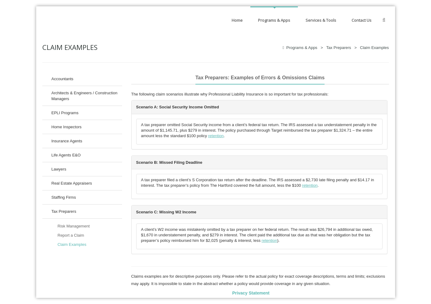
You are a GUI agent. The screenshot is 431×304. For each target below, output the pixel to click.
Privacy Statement (250, 293)
